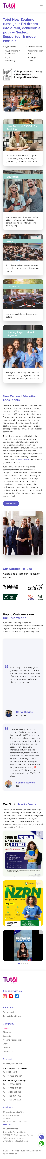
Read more (11, 503)
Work (5, 1044)
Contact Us (8, 1051)
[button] (19, 963)
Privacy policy (9, 1012)
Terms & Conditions (12, 1016)
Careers (6, 1047)
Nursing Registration (12, 1040)
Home (6, 1028)
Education (7, 1036)
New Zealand (24, 459)
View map (7, 1124)
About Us (7, 1032)
